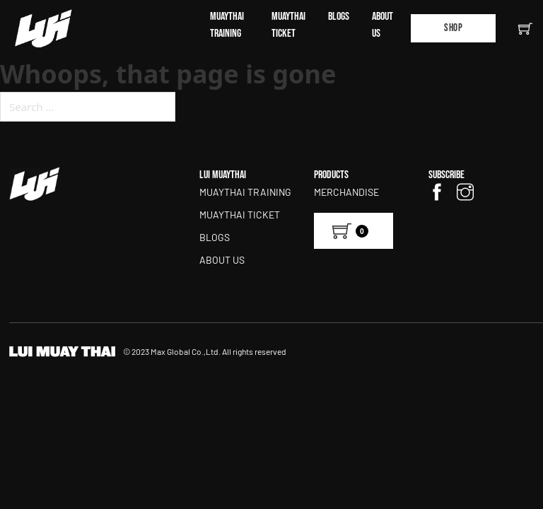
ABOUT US (382, 25)
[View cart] (353, 230)
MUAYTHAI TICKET (288, 25)
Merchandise (346, 192)
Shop (453, 28)
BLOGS (338, 16)
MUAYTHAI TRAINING (227, 25)
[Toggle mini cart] (525, 28)
